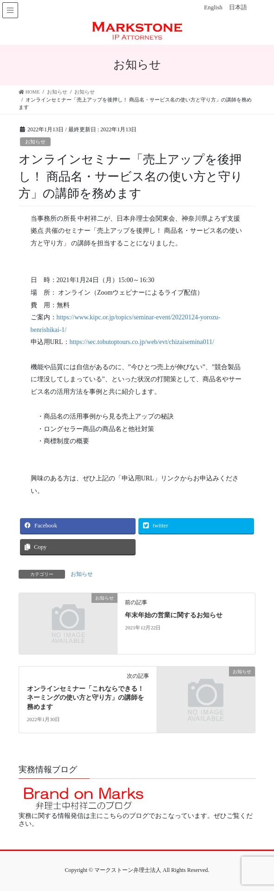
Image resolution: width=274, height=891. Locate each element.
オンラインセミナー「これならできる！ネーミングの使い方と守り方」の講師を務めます (85, 697)
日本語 (238, 7)
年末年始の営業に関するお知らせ (173, 615)
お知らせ (35, 141)
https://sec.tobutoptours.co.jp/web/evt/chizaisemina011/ (142, 341)
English (213, 7)
